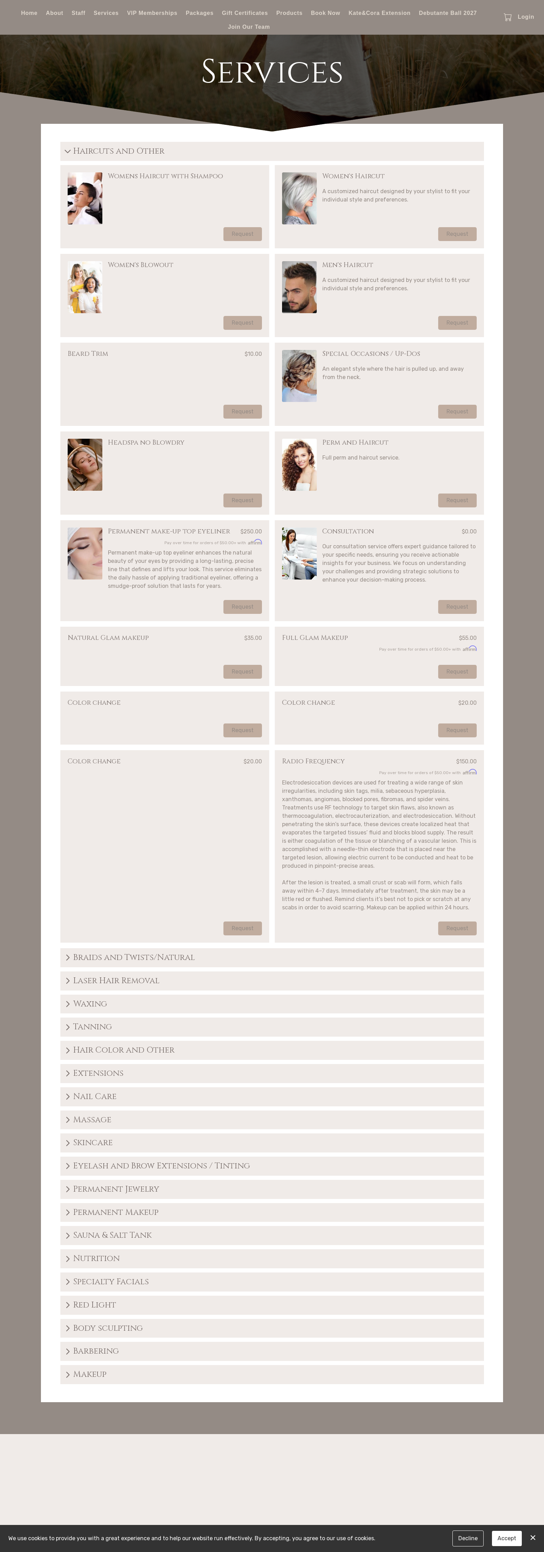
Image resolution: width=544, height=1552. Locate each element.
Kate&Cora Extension (380, 13)
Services (106, 13)
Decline (468, 1538)
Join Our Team (249, 27)
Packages (199, 13)
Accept (507, 1538)
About (54, 13)
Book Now (325, 13)
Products (289, 13)
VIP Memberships (152, 13)
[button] (508, 17)
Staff (78, 13)
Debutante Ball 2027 (448, 13)
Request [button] (243, 234)
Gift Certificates (245, 13)
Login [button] (526, 17)
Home (29, 13)
